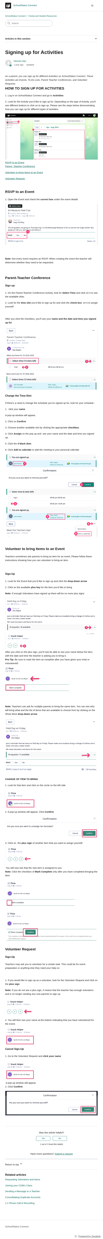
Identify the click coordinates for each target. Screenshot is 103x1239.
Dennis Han (20, 61)
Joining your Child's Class (18, 1185)
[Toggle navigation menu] (92, 5)
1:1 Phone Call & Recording (19, 1203)
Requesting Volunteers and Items (22, 1179)
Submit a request (64, 1153)
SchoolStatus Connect (15, 16)
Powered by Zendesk (89, 1236)
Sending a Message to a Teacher (22, 1191)
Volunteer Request (15, 178)
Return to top (14, 1164)
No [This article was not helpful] (60, 1138)
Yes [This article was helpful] (43, 1138)
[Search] (29, 23)
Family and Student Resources (42, 16)
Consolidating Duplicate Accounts (23, 1197)
